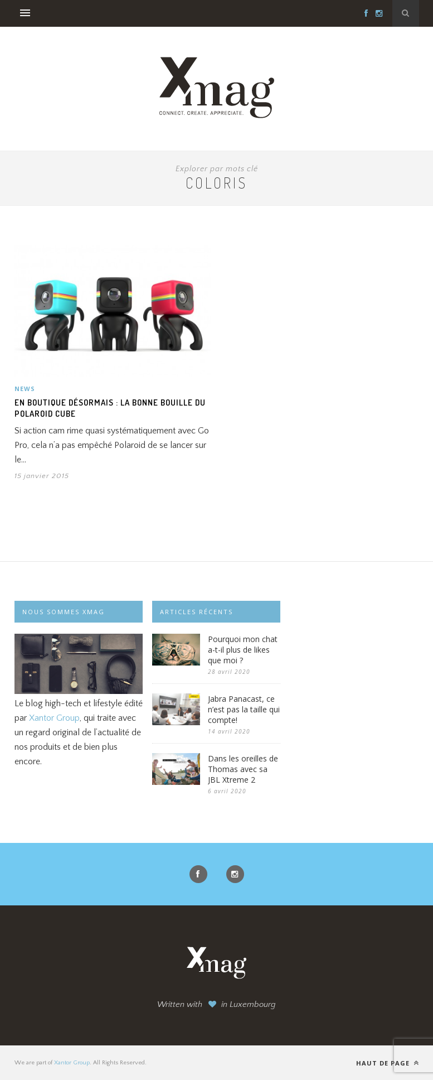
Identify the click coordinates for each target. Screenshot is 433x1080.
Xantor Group (54, 718)
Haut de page (387, 1063)
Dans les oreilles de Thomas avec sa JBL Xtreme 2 (243, 769)
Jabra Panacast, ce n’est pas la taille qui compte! (244, 709)
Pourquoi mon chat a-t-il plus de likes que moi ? (243, 650)
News (24, 388)
